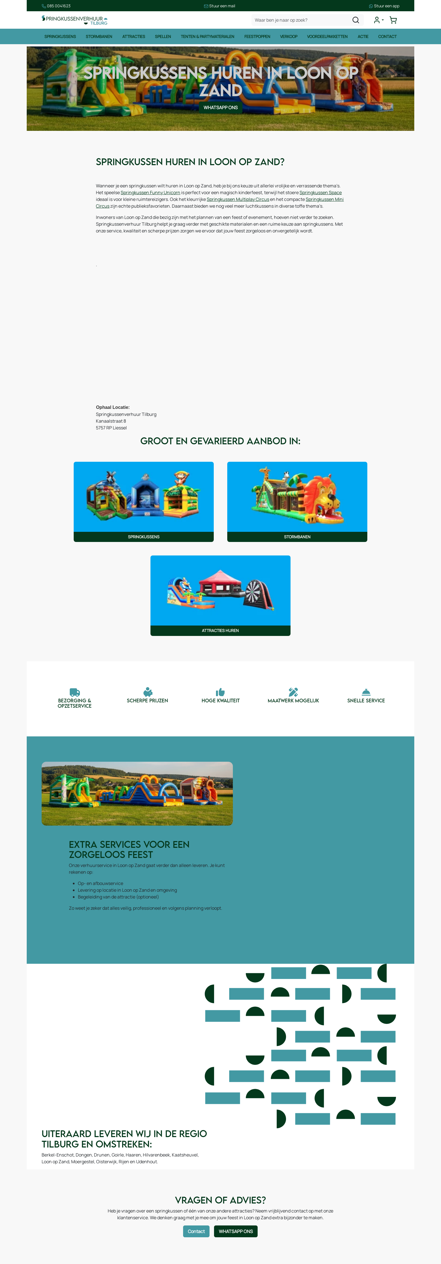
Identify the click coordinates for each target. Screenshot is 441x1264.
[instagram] (338, 1236)
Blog (142, 1190)
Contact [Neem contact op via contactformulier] (196, 1022)
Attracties (133, 37)
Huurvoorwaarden (248, 1162)
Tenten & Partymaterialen (207, 37)
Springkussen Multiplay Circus (288, 202)
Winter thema (61, 1241)
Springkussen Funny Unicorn (176, 195)
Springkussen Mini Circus (151, 209)
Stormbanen (99, 37)
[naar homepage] (75, 21)
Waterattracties (63, 1207)
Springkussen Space (125, 202)
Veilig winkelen (245, 1173)
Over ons (147, 1179)
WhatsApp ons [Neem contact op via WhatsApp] (221, 109)
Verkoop (289, 37)
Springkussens (59, 37)
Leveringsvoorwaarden (253, 1184)
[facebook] (320, 1236)
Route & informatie (157, 1168)
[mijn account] (379, 21)
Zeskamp (56, 1229)
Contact (388, 37)
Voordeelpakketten (327, 37)
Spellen (163, 37)
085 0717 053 (349, 1184)
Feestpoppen (257, 37)
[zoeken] (356, 21)
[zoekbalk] (308, 21)
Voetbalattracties (65, 1218)
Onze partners (153, 1202)
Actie (363, 37)
